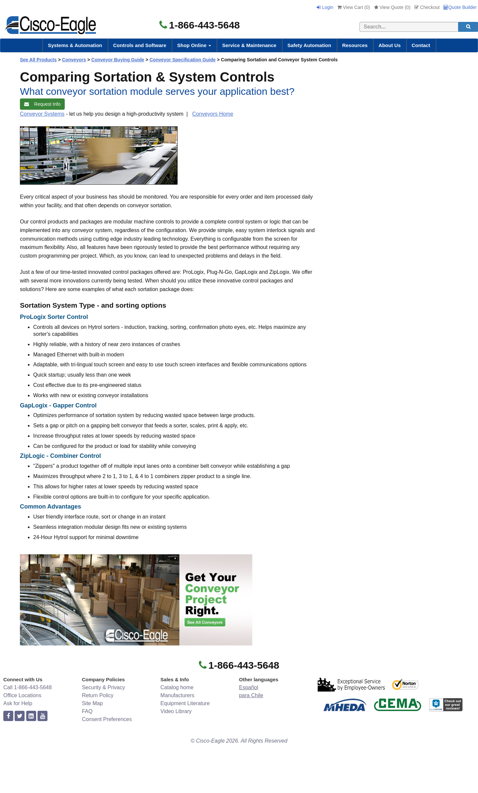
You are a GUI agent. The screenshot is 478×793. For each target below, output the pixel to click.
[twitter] (20, 716)
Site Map (92, 703)
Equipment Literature (185, 703)
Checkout (426, 7)
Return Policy (98, 695)
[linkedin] (31, 716)
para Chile (251, 695)
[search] (468, 27)
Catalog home (177, 687)
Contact (421, 45)
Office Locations (22, 695)
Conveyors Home (212, 114)
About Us (389, 45)
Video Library (176, 711)
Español (248, 687)
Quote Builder (460, 7)
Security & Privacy (103, 687)
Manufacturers (177, 695)
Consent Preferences (107, 719)
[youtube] (42, 716)
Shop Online (194, 45)
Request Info (42, 104)
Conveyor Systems (42, 114)
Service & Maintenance (249, 45)
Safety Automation (309, 45)
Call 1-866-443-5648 (27, 687)
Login (325, 7)
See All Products (38, 59)
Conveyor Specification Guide (182, 59)
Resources (355, 45)
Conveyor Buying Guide (117, 59)
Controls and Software (139, 45)
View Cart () (353, 7)
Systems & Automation (75, 45)
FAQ (87, 711)
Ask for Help (17, 703)
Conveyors (74, 59)
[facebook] (8, 716)
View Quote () (392, 7)
